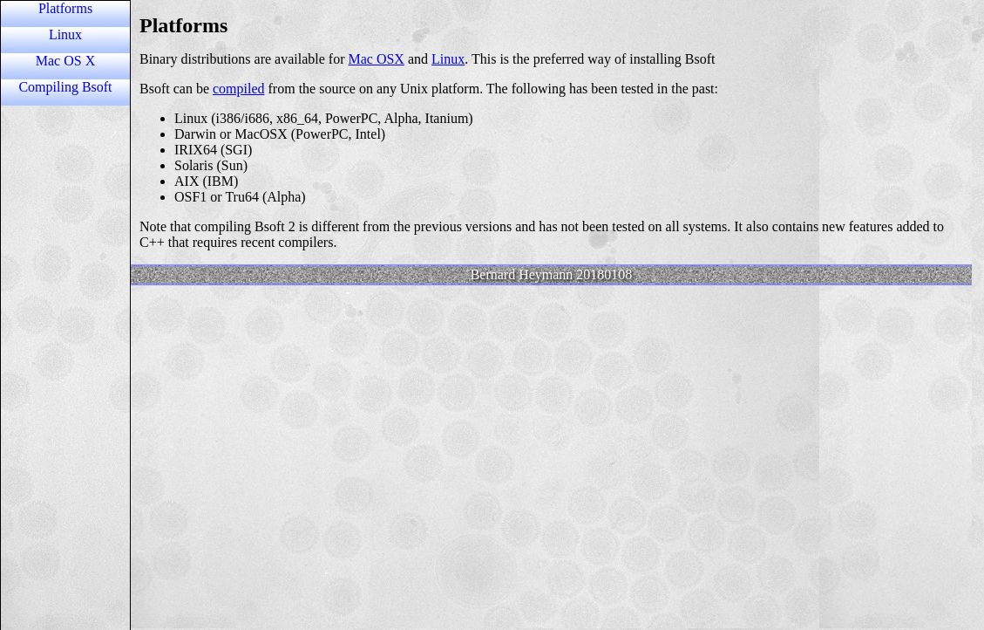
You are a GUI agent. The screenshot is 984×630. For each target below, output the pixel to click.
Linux (65, 34)
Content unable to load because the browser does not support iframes (551, 314)
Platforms (65, 8)
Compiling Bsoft (65, 86)
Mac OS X (65, 60)
